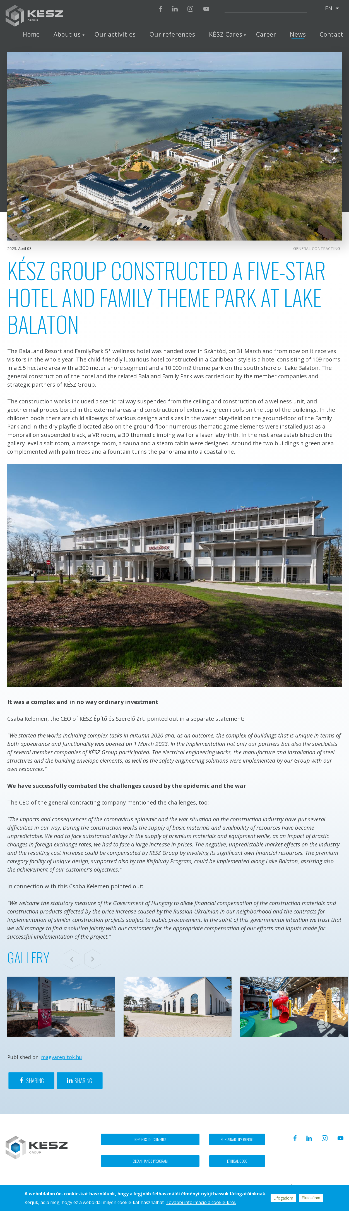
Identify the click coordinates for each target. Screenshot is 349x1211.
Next (92, 959)
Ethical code (237, 1161)
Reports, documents (150, 1139)
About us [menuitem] (67, 34)
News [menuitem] (298, 34)
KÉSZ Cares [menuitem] (225, 34)
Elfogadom (283, 1198)
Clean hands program (150, 1161)
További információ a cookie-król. (201, 1202)
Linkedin (175, 8)
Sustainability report (237, 1139)
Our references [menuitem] (172, 34)
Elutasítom (311, 1198)
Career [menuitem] (266, 34)
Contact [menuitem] (331, 34)
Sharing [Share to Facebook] (35, 1080)
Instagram (190, 9)
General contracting (316, 248)
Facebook (160, 9)
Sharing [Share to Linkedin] (83, 1080)
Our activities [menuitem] (115, 34)
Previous (71, 959)
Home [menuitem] (31, 34)
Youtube (206, 9)
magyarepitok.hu (61, 1057)
